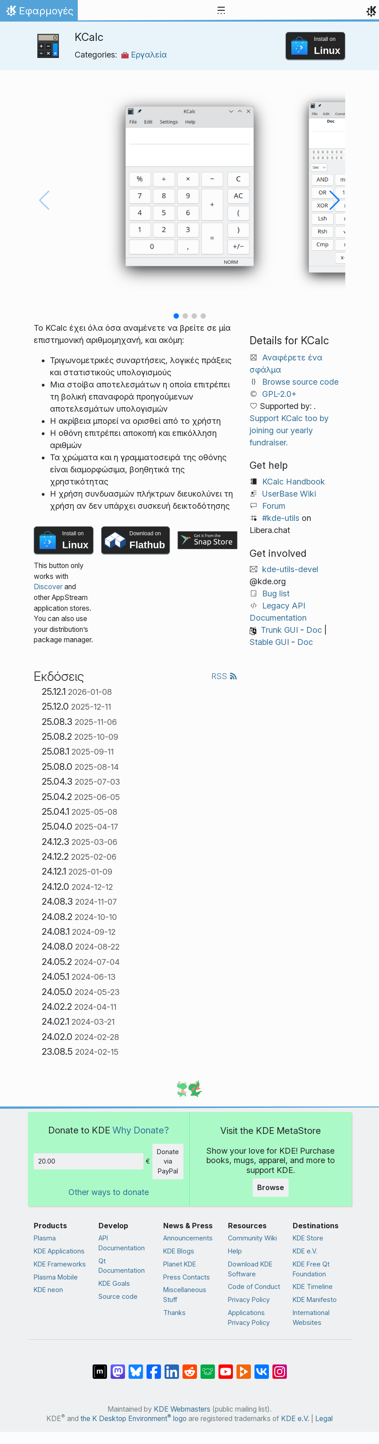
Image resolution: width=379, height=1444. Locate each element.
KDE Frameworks (60, 1264)
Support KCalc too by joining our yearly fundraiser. (289, 430)
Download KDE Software (250, 1269)
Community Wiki (252, 1238)
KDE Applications (59, 1251)
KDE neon (48, 1289)
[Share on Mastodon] (118, 1367)
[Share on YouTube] (225, 1367)
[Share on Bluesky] (136, 1367)
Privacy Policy (249, 1299)
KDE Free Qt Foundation (311, 1269)
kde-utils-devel (290, 569)
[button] (176, 316)
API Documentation (121, 1243)
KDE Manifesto (315, 1299)
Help (235, 1251)
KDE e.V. (305, 1251)
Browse (270, 1187)
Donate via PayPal (168, 1161)
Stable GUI (269, 642)
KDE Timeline (313, 1286)
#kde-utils (280, 518)
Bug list (276, 593)
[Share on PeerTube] (243, 1367)
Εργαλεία (144, 54)
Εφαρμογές (38, 13)
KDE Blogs (178, 1251)
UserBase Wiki (289, 493)
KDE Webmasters (182, 1409)
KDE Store (308, 1238)
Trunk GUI (279, 630)
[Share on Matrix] (100, 1367)
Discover (48, 586)
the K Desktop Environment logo (133, 1418)
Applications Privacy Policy (249, 1317)
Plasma (45, 1238)
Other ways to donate (108, 1192)
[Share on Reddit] (190, 1367)
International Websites (311, 1317)
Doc (314, 630)
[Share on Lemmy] (208, 1367)
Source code (118, 1296)
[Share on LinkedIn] (172, 1367)
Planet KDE (179, 1264)
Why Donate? (140, 1130)
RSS (224, 676)
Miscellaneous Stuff (184, 1294)
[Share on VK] (261, 1367)
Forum (273, 506)
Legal (324, 1418)
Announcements (188, 1238)
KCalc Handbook (293, 481)
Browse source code (300, 382)
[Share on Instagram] (279, 1367)
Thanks (174, 1312)
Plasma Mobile (56, 1277)
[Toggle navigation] (221, 11)
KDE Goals (114, 1283)
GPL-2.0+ (279, 394)
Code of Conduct (254, 1286)
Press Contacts (186, 1277)
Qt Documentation (121, 1266)
